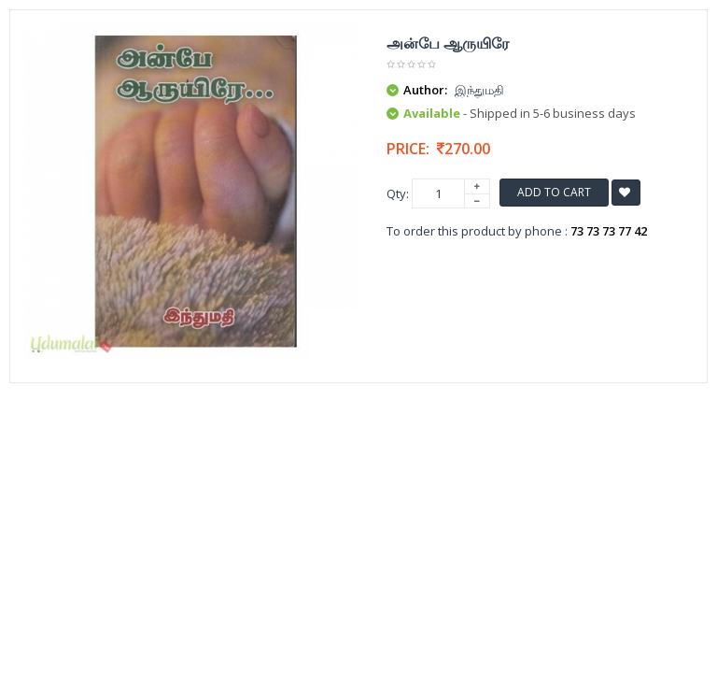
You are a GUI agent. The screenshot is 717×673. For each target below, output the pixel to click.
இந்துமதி (479, 89)
